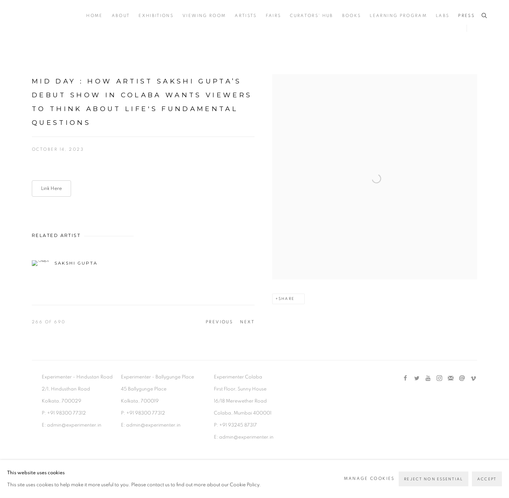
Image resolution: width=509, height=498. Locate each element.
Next (247, 322)
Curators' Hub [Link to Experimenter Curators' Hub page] (311, 16)
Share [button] (286, 299)
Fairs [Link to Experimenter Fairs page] (273, 16)
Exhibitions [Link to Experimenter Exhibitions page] (156, 16)
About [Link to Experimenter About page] (121, 16)
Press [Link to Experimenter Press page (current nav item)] (466, 16)
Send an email (462, 378)
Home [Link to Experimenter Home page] (94, 16)
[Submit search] (484, 15)
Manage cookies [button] (55, 463)
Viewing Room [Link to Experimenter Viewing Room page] (204, 16)
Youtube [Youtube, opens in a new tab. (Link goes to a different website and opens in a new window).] (428, 378)
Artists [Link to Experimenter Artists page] (246, 16)
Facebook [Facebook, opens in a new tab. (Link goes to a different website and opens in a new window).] (405, 378)
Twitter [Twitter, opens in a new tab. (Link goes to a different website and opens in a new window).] (416, 378)
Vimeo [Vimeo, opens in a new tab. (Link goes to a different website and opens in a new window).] (473, 378)
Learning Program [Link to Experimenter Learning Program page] (398, 16)
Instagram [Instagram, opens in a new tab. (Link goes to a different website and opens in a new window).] (439, 378)
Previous (219, 322)
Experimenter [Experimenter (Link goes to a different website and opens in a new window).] (49, 16)
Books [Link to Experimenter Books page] (351, 16)
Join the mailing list (450, 378)
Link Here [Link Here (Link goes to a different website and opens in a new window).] (51, 188)
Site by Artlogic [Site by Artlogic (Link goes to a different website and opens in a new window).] (150, 475)
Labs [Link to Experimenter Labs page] (442, 16)
